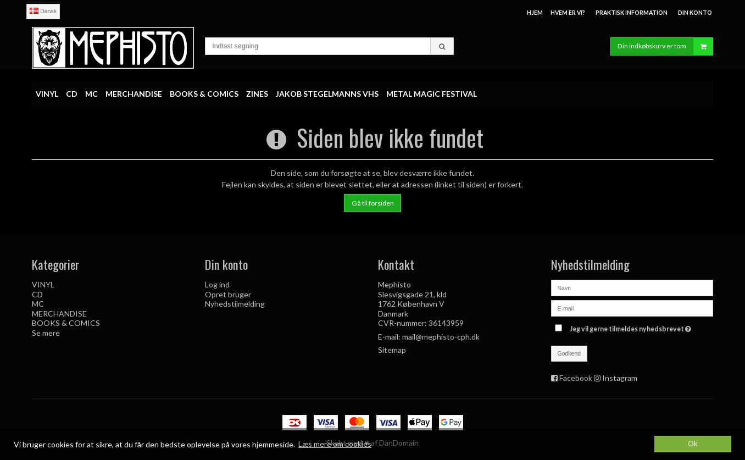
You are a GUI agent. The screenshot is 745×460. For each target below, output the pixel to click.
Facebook (575, 378)
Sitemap (392, 349)
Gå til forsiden (373, 203)
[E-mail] (632, 307)
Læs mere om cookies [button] (334, 443)
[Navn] (632, 287)
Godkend (569, 353)
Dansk (43, 11)
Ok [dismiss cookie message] (693, 444)
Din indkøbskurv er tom (665, 46)
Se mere (46, 332)
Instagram (619, 378)
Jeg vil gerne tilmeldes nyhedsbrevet (632, 326)
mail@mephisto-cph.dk (441, 336)
